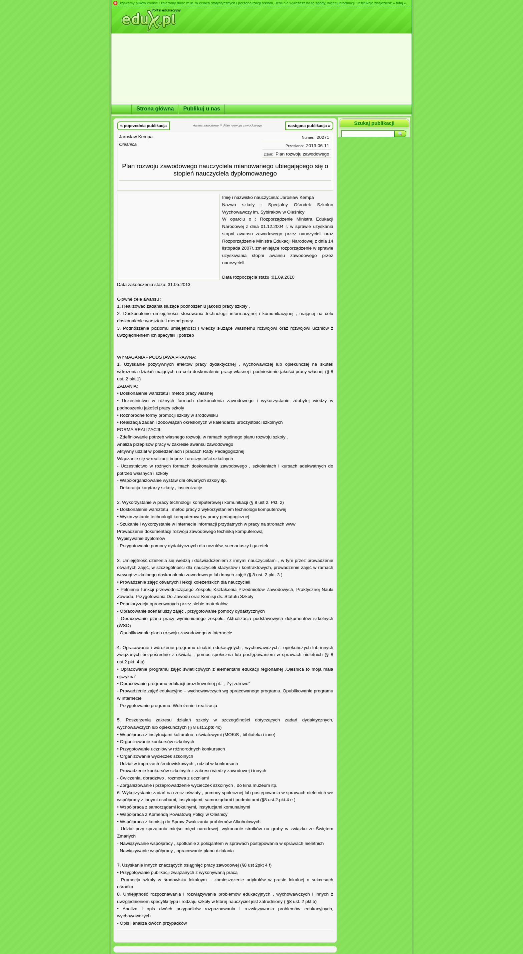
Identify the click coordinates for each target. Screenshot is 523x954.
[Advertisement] (168, 237)
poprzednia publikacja (143, 125)
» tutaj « (399, 3)
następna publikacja (309, 125)
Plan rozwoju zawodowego (302, 153)
